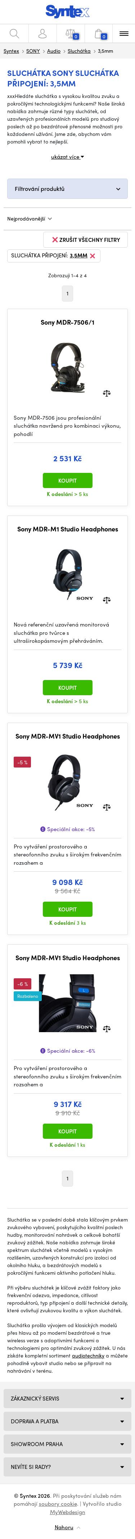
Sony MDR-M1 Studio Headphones (67, 529)
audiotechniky (88, 1355)
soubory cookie (58, 1504)
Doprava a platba (34, 1421)
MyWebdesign (67, 1512)
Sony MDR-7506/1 (67, 322)
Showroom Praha (37, 1444)
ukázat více (67, 157)
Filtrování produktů (39, 188)
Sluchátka (79, 50)
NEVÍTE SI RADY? (31, 1467)
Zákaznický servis (35, 1398)
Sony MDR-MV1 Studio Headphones (67, 736)
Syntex (11, 50)
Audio (53, 50)
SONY (33, 50)
